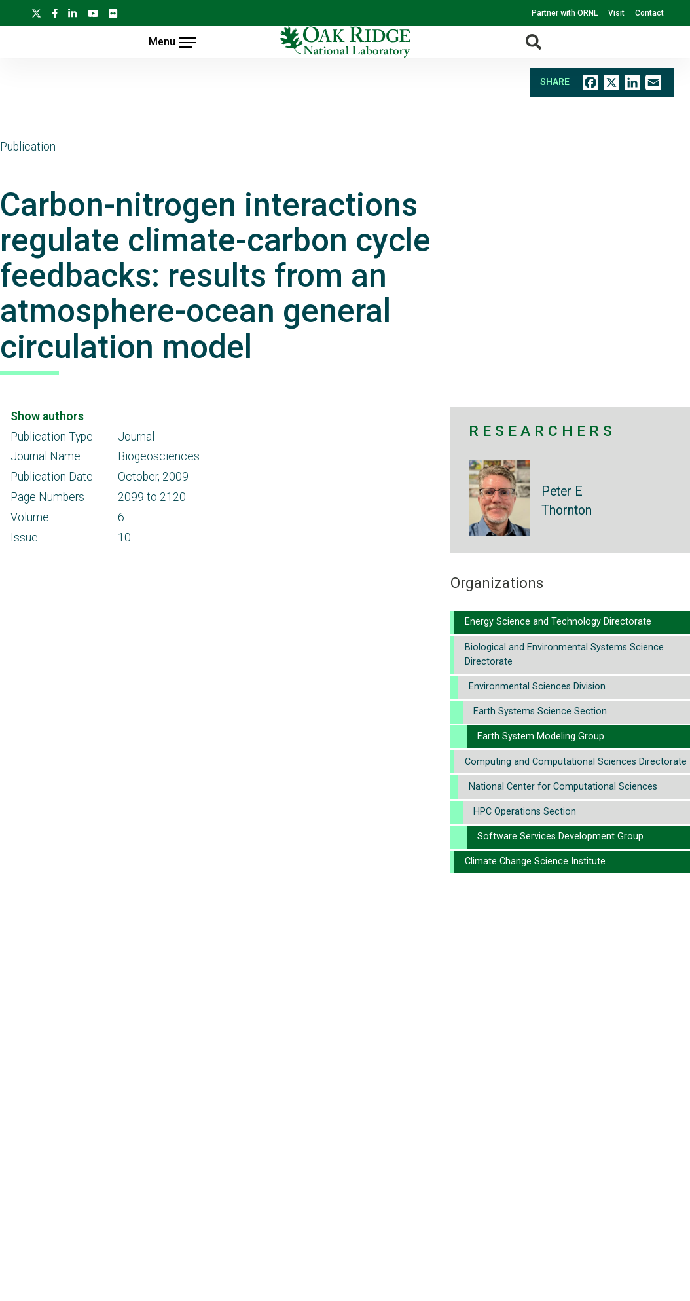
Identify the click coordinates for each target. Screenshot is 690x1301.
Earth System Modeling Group (540, 736)
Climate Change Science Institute (535, 861)
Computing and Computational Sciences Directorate (576, 761)
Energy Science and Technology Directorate (558, 621)
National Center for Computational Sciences (563, 786)
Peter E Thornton (566, 501)
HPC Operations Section (524, 811)
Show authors (47, 416)
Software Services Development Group (560, 836)
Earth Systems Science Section (540, 711)
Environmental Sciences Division (537, 686)
